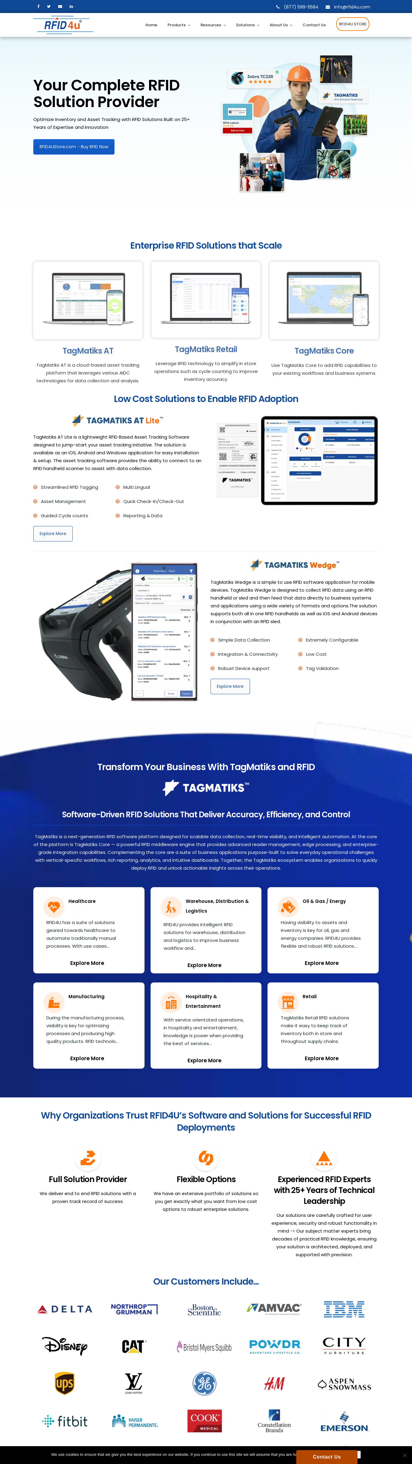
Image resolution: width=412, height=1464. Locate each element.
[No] (404, 1455)
